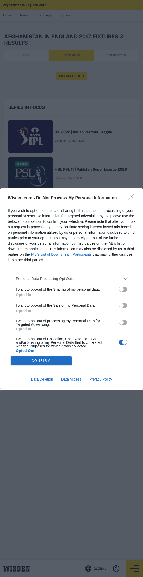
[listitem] (71, 278)
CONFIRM (41, 361)
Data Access (71, 379)
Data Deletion (42, 379)
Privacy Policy (100, 379)
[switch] (123, 289)
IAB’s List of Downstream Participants (61, 254)
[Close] (133, 198)
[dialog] (71, 288)
